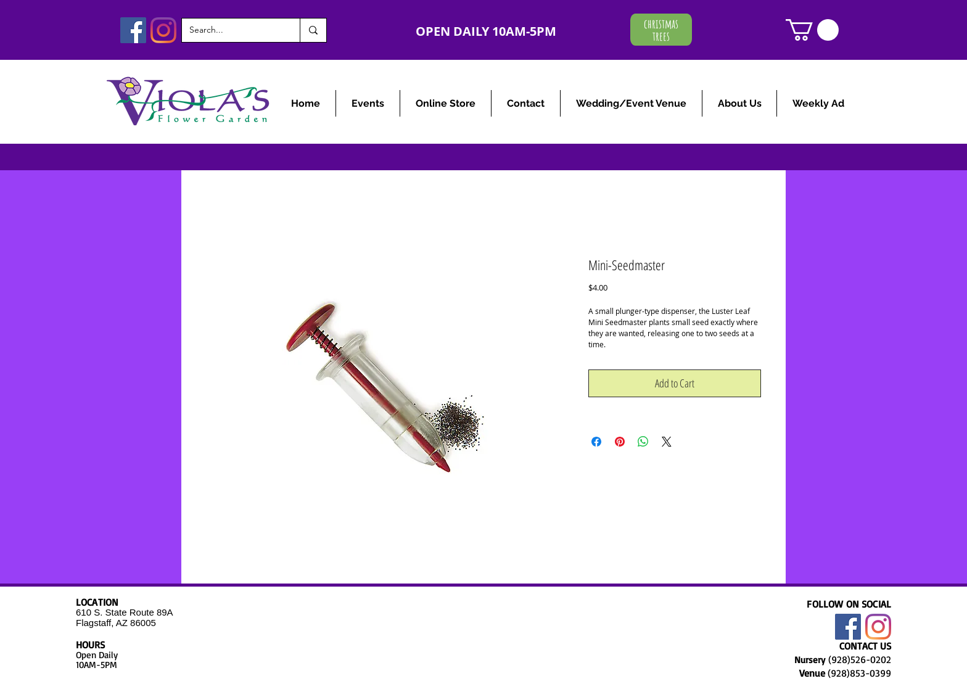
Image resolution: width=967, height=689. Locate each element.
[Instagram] (163, 30)
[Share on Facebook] (596, 441)
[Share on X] (666, 441)
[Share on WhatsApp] (643, 441)
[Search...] (231, 30)
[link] (812, 30)
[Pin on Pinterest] (619, 441)
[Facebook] (133, 30)
